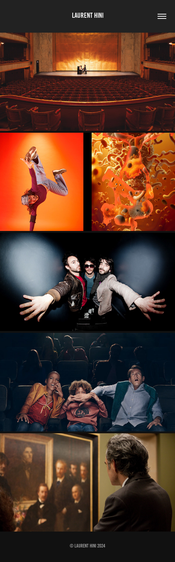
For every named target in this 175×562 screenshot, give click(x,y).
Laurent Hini (87, 15)
